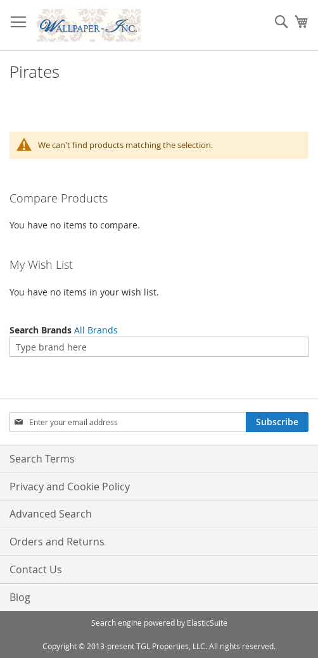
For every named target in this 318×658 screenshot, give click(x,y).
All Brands (96, 330)
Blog (20, 597)
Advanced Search (51, 514)
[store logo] (89, 25)
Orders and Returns (57, 542)
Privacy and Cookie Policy (70, 487)
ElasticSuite (207, 623)
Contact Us (36, 569)
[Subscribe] (277, 422)
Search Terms (42, 459)
